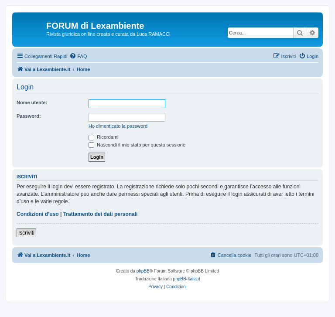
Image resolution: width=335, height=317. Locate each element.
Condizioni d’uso (38, 214)
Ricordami (104, 137)
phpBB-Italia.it (186, 278)
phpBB (143, 271)
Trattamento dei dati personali (100, 214)
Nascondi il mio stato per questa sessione (137, 144)
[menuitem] (78, 56)
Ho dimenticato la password (118, 126)
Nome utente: (32, 102)
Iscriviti (26, 233)
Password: (29, 116)
